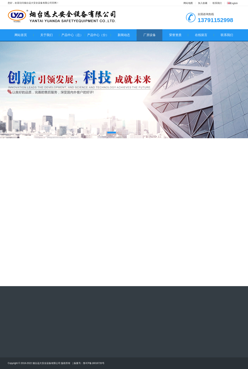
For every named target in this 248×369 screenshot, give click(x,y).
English (232, 3)
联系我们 (217, 3)
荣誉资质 (178, 35)
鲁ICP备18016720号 (93, 363)
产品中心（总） (73, 35)
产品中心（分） (99, 35)
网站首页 (24, 35)
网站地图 (188, 3)
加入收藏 (202, 3)
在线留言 (204, 35)
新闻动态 (127, 35)
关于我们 (49, 35)
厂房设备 (149, 35)
